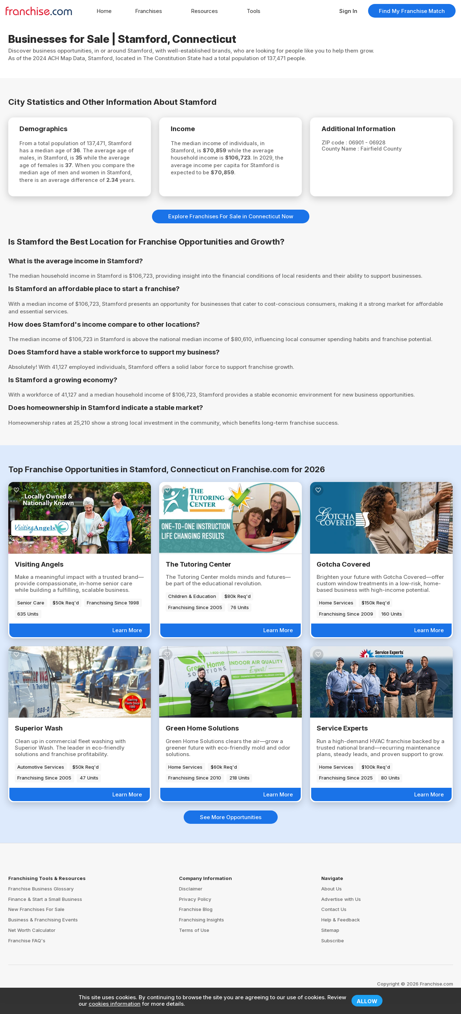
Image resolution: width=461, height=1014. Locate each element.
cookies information (114, 1003)
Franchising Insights (201, 930)
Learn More (127, 641)
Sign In (348, 11)
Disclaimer (190, 899)
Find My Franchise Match (412, 11)
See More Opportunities (230, 828)
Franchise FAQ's (26, 951)
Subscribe (332, 951)
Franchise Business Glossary (41, 899)
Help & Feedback (340, 930)
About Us (331, 899)
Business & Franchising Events (43, 930)
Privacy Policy (195, 909)
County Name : (343, 150)
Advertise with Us (341, 909)
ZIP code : (337, 143)
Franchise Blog (195, 920)
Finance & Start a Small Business (45, 909)
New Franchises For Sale (36, 920)
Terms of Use (194, 941)
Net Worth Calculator (31, 941)
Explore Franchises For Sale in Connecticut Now (230, 227)
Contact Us (333, 920)
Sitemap (330, 941)
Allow (367, 1001)
